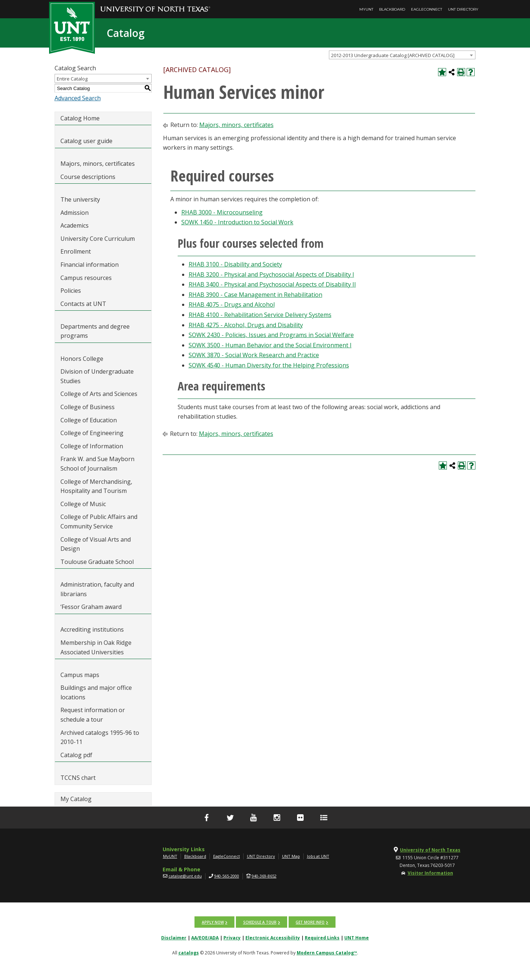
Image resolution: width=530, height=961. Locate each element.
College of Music (83, 504)
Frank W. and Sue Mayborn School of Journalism (97, 463)
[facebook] (206, 817)
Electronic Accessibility (272, 937)
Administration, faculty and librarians (97, 589)
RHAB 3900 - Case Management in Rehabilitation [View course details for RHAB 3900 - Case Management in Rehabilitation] (255, 295)
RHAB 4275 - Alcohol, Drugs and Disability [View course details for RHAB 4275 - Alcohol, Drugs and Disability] (246, 325)
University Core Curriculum (97, 239)
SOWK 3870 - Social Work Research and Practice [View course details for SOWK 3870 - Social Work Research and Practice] (254, 355)
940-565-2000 (226, 876)
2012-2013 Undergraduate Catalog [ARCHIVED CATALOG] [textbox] (393, 55)
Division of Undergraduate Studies (97, 376)
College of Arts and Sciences (98, 394)
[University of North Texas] (155, 4)
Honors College (81, 359)
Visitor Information (430, 873)
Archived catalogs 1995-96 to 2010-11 (99, 737)
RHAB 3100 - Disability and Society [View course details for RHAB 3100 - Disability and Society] (235, 264)
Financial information (89, 265)
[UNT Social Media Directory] (323, 817)
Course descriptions (87, 177)
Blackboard (392, 9)
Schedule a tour (260, 921)
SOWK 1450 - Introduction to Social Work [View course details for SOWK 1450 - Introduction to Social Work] (237, 222)
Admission (74, 213)
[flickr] (300, 817)
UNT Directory (463, 9)
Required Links (322, 937)
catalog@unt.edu (185, 876)
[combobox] (402, 55)
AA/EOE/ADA (205, 937)
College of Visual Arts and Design (95, 544)
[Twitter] (230, 817)
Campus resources (86, 278)
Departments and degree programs (95, 331)
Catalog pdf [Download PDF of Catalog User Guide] (76, 755)
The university (80, 199)
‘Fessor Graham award (91, 607)
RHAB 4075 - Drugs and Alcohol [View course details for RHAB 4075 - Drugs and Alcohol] (232, 304)
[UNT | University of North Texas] (93, 850)
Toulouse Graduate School (97, 562)
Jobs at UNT (318, 856)
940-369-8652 (264, 876)
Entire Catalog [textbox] (72, 78)
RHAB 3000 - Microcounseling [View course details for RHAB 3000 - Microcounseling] (222, 212)
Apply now (213, 921)
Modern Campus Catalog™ (327, 952)
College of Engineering (91, 433)
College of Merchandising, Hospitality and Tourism (96, 486)
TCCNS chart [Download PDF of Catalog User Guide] (78, 778)
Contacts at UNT (83, 304)
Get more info (310, 921)
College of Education (88, 420)
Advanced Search (78, 98)
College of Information (91, 446)
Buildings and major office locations (96, 692)
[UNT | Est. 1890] (72, 27)
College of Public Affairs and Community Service (98, 521)
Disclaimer (173, 937)
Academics (74, 225)
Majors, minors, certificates (97, 164)
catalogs (188, 952)
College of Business (87, 407)
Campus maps (79, 675)
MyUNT (366, 9)
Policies (70, 291)
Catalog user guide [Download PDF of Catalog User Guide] (86, 141)
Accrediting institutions (92, 629)
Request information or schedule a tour (92, 714)
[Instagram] (277, 817)
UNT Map (291, 856)
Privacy (232, 937)
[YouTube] (253, 817)
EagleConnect (426, 9)
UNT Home (356, 937)
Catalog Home (80, 118)
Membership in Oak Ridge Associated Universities (95, 647)
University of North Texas (430, 850)
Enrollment (75, 251)
